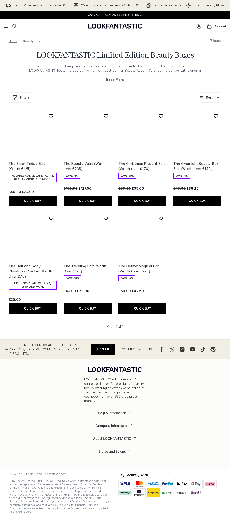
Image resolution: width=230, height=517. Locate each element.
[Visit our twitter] (172, 349)
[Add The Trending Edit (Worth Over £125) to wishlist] (106, 218)
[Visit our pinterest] (213, 349)
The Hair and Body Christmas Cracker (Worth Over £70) (30, 271)
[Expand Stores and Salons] (115, 451)
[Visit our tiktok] (203, 349)
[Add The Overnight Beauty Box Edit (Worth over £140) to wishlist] (216, 116)
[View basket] (217, 26)
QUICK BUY (32, 201)
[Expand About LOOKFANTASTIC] (115, 439)
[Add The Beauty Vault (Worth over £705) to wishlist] (106, 116)
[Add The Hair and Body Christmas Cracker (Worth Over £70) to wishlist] (51, 218)
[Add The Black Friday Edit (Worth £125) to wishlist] (51, 116)
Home (13, 41)
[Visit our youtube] (192, 349)
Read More (115, 79)
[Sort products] (210, 97)
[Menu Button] (6, 26)
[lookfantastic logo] (115, 26)
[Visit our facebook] (161, 349)
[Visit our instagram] (182, 349)
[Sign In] (199, 26)
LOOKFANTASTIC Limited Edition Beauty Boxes (115, 54)
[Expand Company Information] (115, 426)
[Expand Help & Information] (115, 413)
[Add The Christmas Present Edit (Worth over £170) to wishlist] (161, 116)
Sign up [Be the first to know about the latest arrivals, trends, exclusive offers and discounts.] (102, 349)
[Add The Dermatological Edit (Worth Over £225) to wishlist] (161, 218)
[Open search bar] (14, 26)
